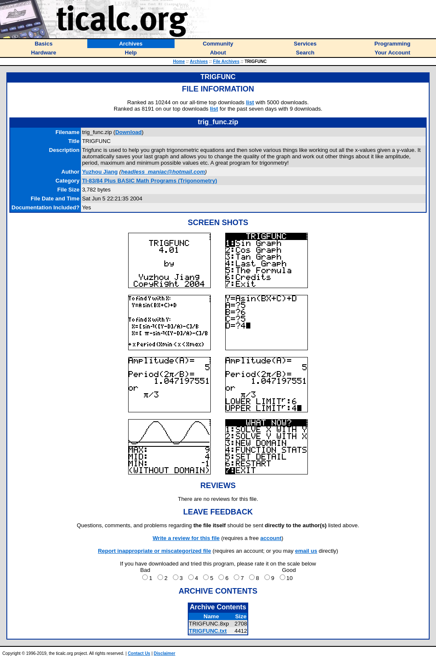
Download (128, 132)
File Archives (226, 61)
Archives (199, 61)
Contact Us (139, 653)
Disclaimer (164, 653)
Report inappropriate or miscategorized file (154, 551)
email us (306, 551)
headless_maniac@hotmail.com (163, 172)
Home (179, 61)
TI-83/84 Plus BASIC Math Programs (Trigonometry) (149, 180)
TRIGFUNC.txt (208, 631)
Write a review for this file (186, 538)
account (270, 538)
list (250, 102)
